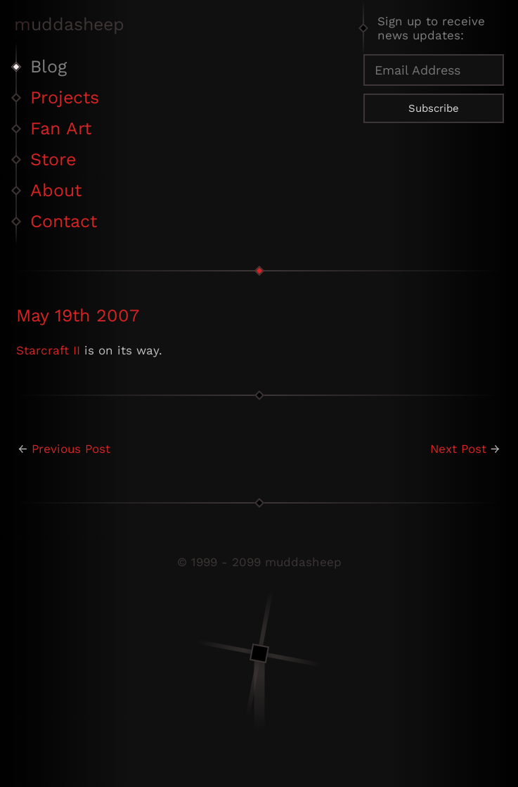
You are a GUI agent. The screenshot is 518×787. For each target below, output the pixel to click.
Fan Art (60, 128)
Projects (64, 97)
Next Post (458, 449)
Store (53, 159)
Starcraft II (48, 350)
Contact (63, 221)
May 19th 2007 (77, 315)
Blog (48, 66)
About (56, 190)
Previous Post (71, 449)
